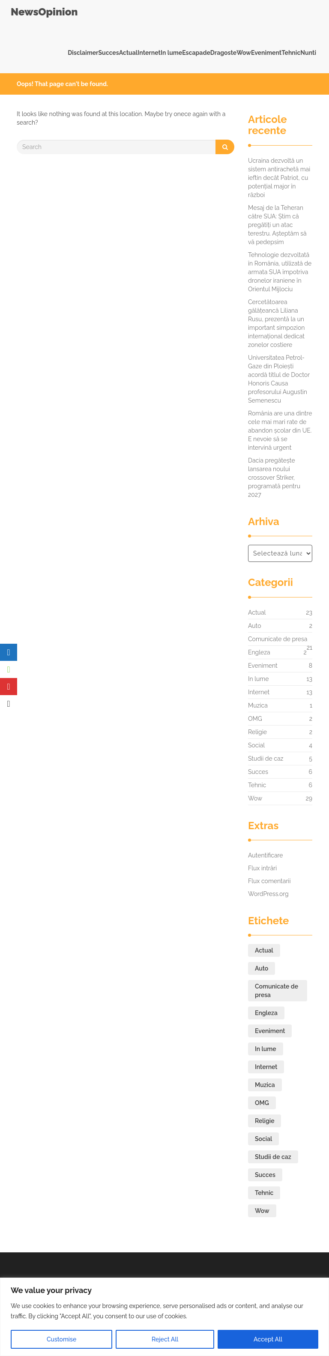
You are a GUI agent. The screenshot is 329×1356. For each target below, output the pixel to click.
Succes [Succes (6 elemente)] (265, 1174)
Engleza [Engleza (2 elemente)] (266, 1013)
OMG (255, 718)
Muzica (258, 705)
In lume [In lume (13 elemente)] (265, 1048)
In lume (171, 52)
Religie (257, 732)
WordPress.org (268, 893)
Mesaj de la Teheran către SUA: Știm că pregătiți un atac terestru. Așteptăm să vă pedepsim (277, 224)
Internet (149, 52)
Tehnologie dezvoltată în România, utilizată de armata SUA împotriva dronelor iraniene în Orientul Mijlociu (279, 272)
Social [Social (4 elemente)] (263, 1138)
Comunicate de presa (277, 641)
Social (256, 745)
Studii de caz (265, 758)
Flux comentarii (269, 881)
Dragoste (223, 52)
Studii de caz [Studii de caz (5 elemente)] (273, 1156)
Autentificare (265, 855)
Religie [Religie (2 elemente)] (264, 1120)
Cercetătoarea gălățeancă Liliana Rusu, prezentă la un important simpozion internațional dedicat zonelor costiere (276, 323)
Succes (108, 52)
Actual (128, 52)
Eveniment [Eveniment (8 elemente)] (270, 1030)
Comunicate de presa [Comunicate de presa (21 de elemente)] (276, 990)
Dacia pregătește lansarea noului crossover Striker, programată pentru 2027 (274, 477)
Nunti (308, 52)
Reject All (165, 1339)
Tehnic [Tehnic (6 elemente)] (264, 1192)
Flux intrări (262, 868)
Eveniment (266, 52)
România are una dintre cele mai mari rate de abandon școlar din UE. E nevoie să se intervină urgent (280, 430)
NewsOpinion (44, 12)
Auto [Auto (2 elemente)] (261, 968)
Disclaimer (83, 52)
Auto (254, 625)
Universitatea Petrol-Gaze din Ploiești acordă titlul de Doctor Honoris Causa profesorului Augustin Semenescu (279, 379)
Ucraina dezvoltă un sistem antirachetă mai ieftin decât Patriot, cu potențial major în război (279, 177)
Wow (243, 52)
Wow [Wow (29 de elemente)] (262, 1210)
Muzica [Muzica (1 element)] (265, 1084)
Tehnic (290, 52)
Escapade (196, 52)
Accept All (268, 1339)
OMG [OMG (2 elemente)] (262, 1102)
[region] (164, 1317)
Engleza (259, 652)
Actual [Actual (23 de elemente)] (264, 950)
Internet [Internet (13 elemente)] (266, 1066)
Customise (61, 1339)
